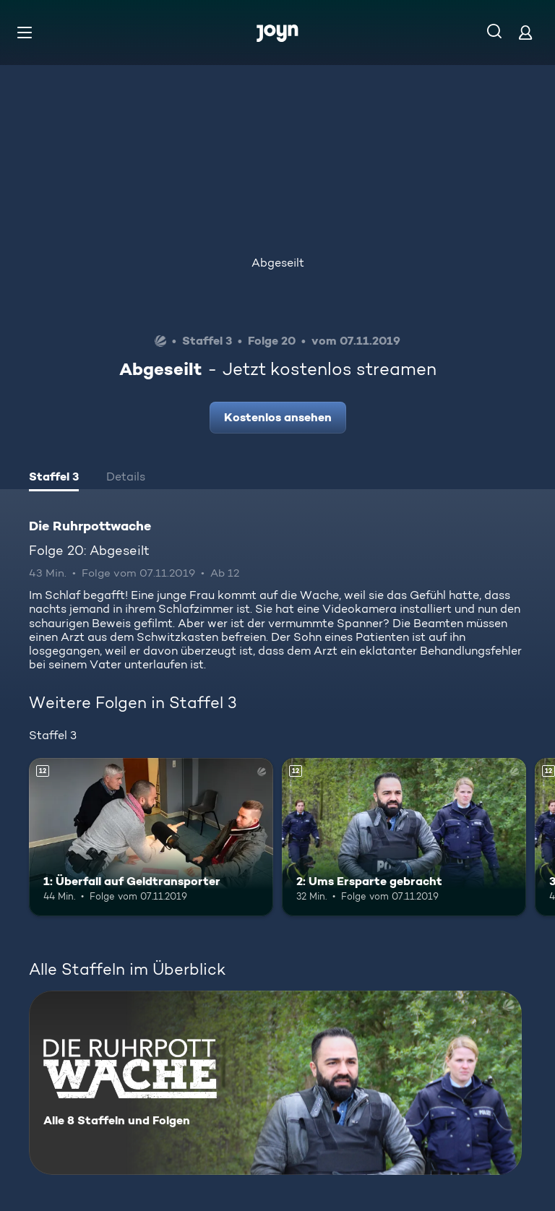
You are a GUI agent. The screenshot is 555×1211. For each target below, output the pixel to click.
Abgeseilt (277, 263)
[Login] (525, 32)
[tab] (54, 478)
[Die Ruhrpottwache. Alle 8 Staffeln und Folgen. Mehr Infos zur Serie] (275, 1083)
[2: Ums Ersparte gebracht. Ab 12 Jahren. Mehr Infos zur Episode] (404, 837)
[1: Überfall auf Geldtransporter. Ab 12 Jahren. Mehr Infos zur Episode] (151, 837)
